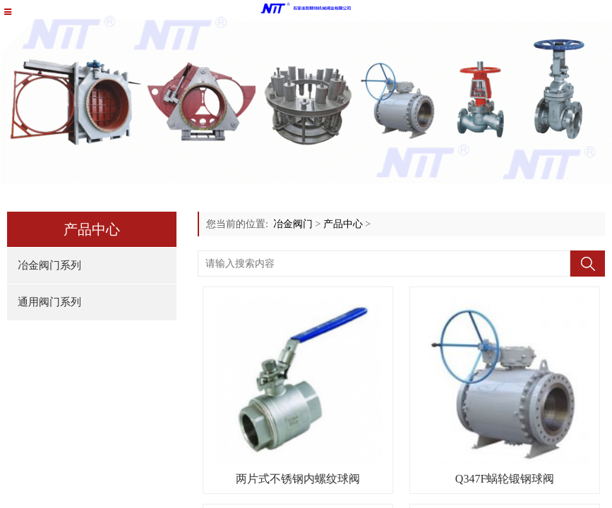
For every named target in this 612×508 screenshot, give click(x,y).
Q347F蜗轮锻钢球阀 (504, 479)
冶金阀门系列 (49, 265)
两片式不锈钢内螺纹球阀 (298, 479)
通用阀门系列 (49, 302)
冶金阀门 (293, 224)
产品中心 (343, 224)
